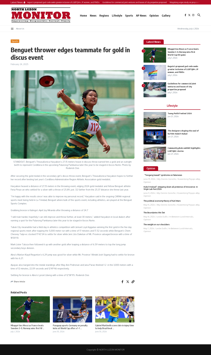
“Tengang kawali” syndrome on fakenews (163, 175)
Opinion (154, 15)
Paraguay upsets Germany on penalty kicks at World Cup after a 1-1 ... (70, 327)
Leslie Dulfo (162, 216)
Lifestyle (117, 15)
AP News (141, 15)
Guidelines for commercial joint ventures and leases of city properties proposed (182, 86)
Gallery (166, 15)
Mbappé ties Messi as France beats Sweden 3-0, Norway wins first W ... (27, 327)
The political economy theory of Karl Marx (162, 201)
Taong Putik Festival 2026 (180, 113)
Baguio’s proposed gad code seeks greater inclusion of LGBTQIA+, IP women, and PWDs (183, 69)
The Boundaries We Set (154, 212)
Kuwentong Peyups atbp (189, 179)
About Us (20, 28)
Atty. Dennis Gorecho (166, 179)
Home (83, 15)
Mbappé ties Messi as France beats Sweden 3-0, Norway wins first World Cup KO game (183, 52)
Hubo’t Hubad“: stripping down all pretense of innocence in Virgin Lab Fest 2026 (171, 188)
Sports (129, 15)
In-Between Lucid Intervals (181, 216)
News (93, 15)
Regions (104, 15)
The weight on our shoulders (157, 224)
